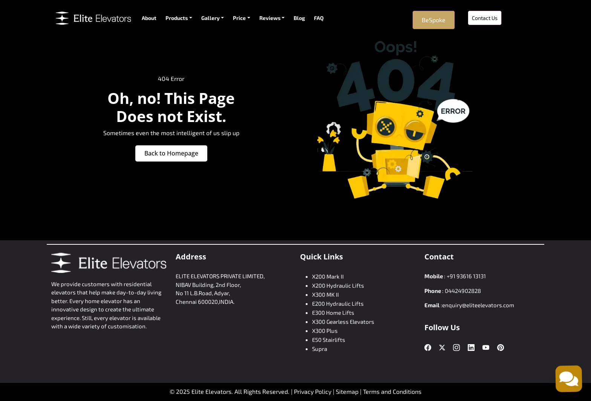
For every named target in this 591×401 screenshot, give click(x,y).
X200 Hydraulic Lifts (338, 285)
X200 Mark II (328, 276)
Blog (299, 18)
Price (239, 18)
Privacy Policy (312, 391)
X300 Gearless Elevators (343, 321)
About (149, 18)
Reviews (269, 18)
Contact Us (485, 18)
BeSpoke (434, 19)
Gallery (210, 18)
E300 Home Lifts (333, 312)
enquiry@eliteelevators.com (478, 305)
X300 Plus (325, 330)
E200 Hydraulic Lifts (338, 303)
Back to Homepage (171, 153)
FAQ (319, 18)
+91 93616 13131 (466, 276)
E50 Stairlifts (328, 339)
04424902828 (463, 290)
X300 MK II (325, 294)
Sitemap (348, 391)
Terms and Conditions (392, 391)
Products (176, 18)
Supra (319, 348)
